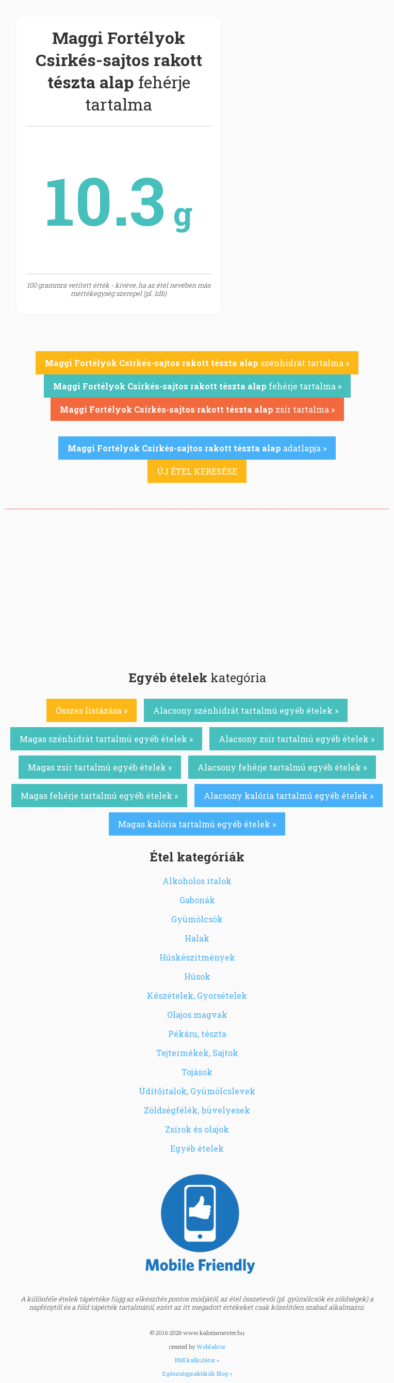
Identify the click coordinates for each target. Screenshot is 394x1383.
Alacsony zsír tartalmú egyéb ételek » (296, 738)
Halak (197, 938)
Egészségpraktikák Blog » (197, 1373)
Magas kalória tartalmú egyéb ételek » (197, 824)
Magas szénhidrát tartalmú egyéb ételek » (106, 738)
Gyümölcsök (197, 919)
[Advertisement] (197, 586)
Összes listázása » (91, 710)
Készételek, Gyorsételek (197, 995)
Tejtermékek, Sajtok (197, 1052)
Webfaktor (210, 1346)
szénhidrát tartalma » (197, 362)
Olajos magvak (197, 1014)
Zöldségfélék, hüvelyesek (197, 1110)
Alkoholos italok (197, 880)
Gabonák (197, 899)
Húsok (197, 976)
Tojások (197, 1071)
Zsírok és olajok (197, 1129)
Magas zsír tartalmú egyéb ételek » (100, 767)
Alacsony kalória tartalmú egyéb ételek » (288, 795)
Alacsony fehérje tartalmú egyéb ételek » (282, 767)
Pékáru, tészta (197, 1033)
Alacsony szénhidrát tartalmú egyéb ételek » (245, 710)
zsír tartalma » (197, 409)
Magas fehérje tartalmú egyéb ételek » (99, 795)
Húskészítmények (197, 957)
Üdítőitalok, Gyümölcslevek (197, 1091)
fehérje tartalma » (197, 386)
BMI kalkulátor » (197, 1360)
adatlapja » (197, 448)
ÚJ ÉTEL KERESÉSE (197, 471)
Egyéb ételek (197, 1148)
